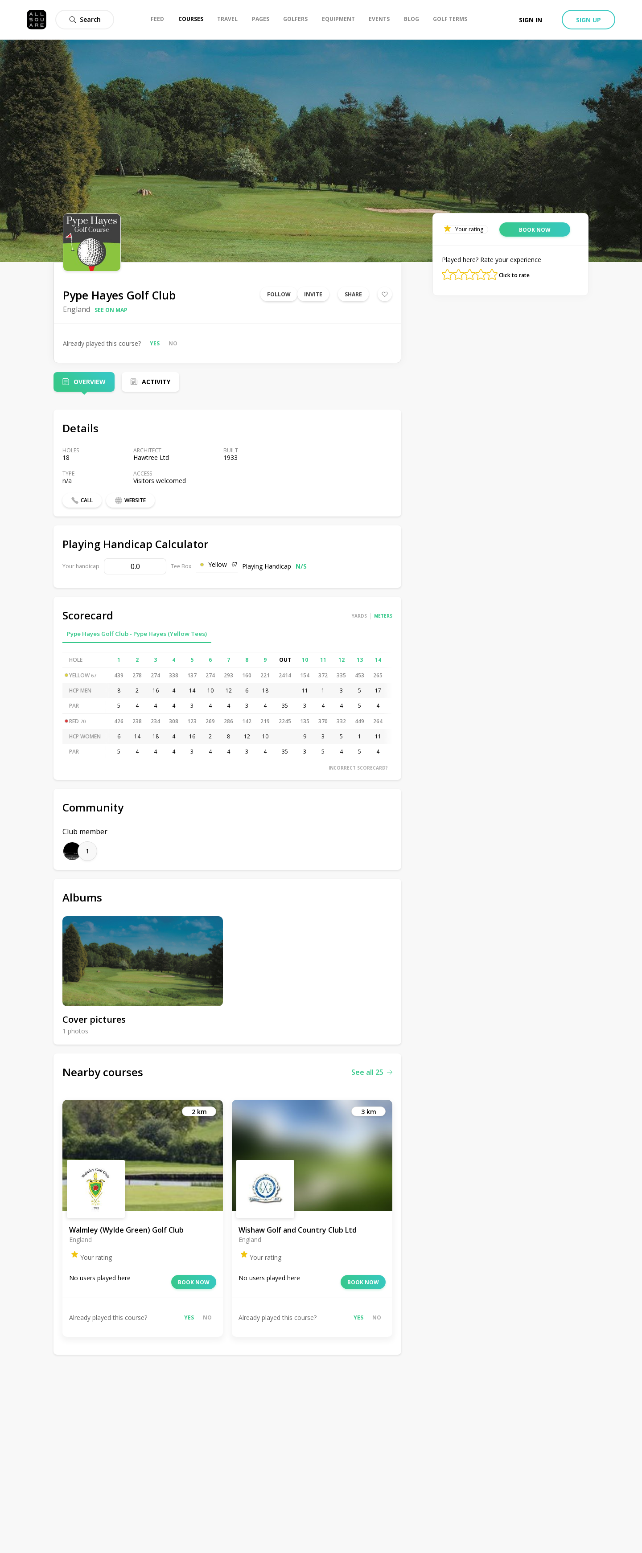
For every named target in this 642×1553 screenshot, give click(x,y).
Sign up (588, 20)
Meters (383, 616)
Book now (194, 1282)
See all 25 (371, 1072)
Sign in (530, 20)
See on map (111, 310)
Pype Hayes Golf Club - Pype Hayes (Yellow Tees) (137, 634)
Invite (313, 294)
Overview (90, 381)
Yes (155, 343)
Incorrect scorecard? (358, 768)
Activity (156, 381)
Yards (359, 616)
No (173, 343)
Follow (279, 294)
